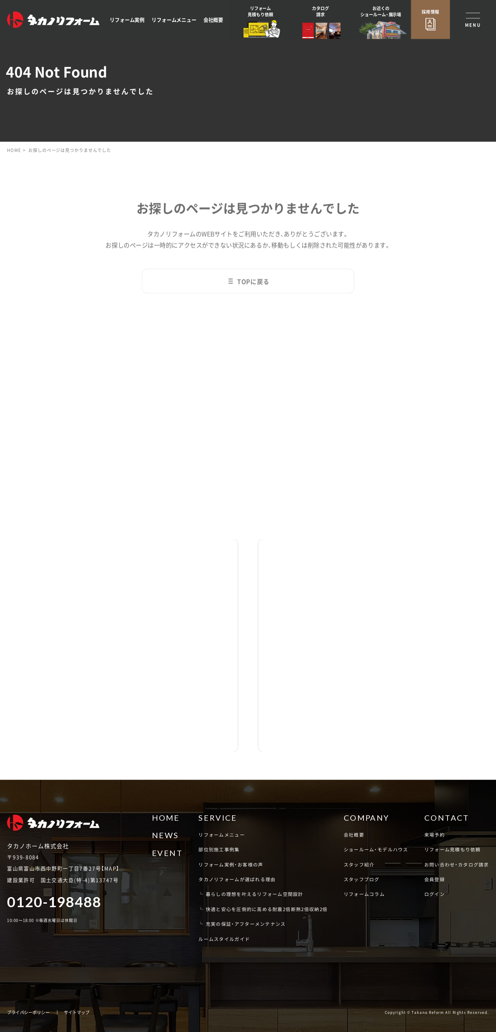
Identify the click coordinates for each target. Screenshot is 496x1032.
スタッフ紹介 (359, 864)
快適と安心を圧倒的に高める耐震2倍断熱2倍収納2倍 (267, 909)
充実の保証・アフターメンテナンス (246, 923)
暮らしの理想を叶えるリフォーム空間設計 (254, 893)
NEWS (165, 835)
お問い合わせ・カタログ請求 (456, 864)
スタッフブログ (362, 879)
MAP (110, 868)
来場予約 (434, 834)
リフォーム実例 (127, 19)
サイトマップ (77, 1012)
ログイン (434, 893)
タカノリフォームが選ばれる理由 (237, 879)
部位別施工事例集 (218, 849)
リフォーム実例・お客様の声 (230, 864)
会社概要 (213, 19)
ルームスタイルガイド (224, 938)
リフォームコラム (364, 893)
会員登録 (434, 879)
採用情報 (430, 12)
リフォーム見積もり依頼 (452, 849)
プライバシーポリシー (28, 1012)
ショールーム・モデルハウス (376, 849)
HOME (14, 150)
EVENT (167, 853)
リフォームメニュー (174, 19)
